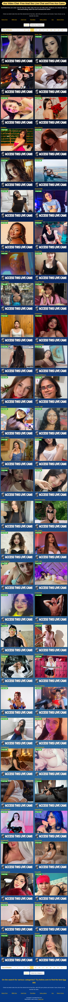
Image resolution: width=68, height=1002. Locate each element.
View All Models (7, 30)
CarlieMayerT (39, 220)
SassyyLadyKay (40, 686)
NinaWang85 (5, 840)
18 (47, 30)
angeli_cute (38, 561)
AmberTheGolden (6, 34)
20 (55, 30)
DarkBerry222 (39, 623)
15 (36, 30)
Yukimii (3, 530)
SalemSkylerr (39, 809)
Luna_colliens (5, 437)
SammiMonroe (39, 158)
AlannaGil (38, 96)
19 (51, 30)
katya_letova (43, 19)
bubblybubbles (5, 561)
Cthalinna (4, 716)
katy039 (3, 499)
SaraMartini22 (5, 65)
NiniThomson (5, 654)
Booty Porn (5, 19)
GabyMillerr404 (39, 282)
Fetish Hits (40, 999)
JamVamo (4, 406)
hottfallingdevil (5, 872)
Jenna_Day (38, 34)
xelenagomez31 (39, 747)
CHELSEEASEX (5, 809)
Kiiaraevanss (5, 779)
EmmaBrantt (4, 220)
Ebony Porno (60, 19)
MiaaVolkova (39, 127)
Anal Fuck (23, 19)
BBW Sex (14, 19)
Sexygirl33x (38, 251)
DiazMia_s (38, 716)
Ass (53, 19)
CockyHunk (38, 593)
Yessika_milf (39, 406)
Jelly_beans (38, 530)
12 (24, 30)
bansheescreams (40, 499)
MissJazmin (38, 902)
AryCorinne (38, 840)
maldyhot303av (5, 96)
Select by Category (37, 25)
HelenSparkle (39, 437)
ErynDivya (4, 933)
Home (26, 25)
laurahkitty (4, 375)
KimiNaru (3, 127)
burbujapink (38, 468)
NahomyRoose (39, 344)
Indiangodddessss (40, 375)
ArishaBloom (5, 747)
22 (62, 30)
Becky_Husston (5, 344)
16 (39, 30)
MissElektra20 (39, 654)
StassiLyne (38, 779)
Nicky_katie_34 (5, 251)
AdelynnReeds (5, 158)
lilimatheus (4, 686)
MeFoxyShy (4, 902)
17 (43, 30)
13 (28, 30)
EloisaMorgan (5, 189)
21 (58, 30)
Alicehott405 (38, 189)
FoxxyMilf (38, 872)
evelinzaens (4, 593)
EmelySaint (38, 65)
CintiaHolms (38, 313)
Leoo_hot (4, 623)
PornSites (32, 19)
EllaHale (37, 933)
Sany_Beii (4, 313)
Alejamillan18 (5, 468)
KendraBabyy (5, 282)
